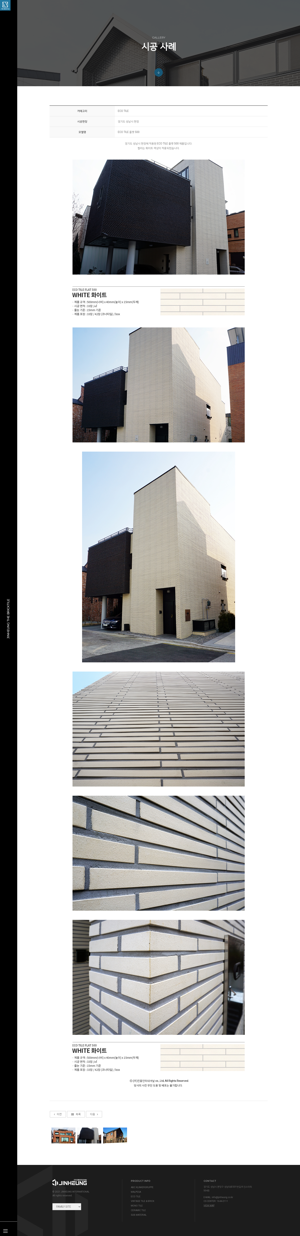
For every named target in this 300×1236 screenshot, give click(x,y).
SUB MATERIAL (139, 1215)
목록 (76, 1161)
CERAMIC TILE (138, 1210)
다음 (94, 1161)
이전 (58, 1161)
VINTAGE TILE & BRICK (142, 1201)
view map (209, 1205)
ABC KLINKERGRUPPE (142, 1187)
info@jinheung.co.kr (222, 1197)
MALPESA (136, 1192)
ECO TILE (135, 1196)
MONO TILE (137, 1205)
